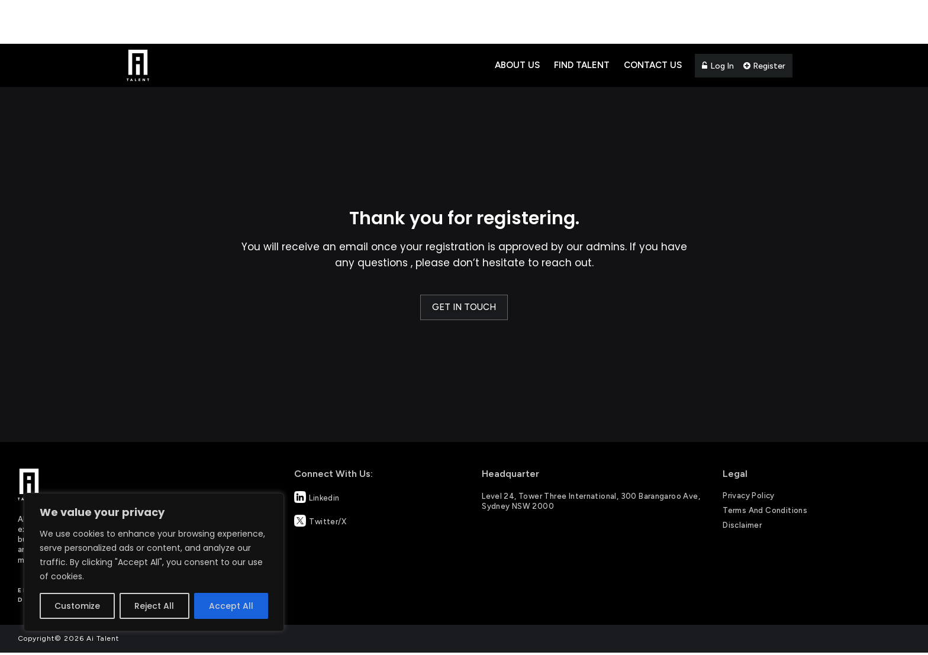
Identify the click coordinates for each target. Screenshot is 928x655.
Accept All (231, 606)
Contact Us (653, 65)
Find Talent (582, 65)
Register (764, 66)
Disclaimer (742, 525)
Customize (77, 606)
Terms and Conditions (765, 510)
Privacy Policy (748, 495)
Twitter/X (320, 521)
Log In (718, 66)
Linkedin (316, 497)
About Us (517, 65)
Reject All (154, 606)
